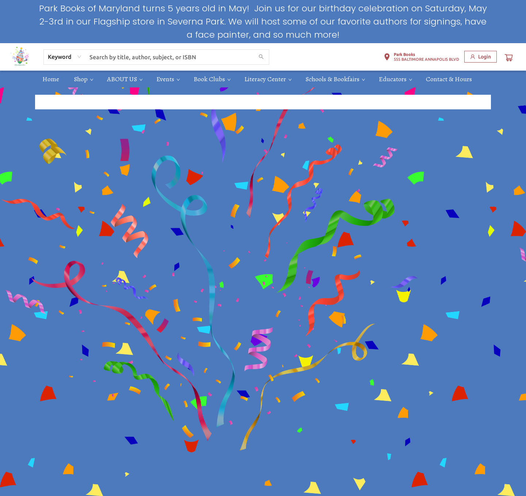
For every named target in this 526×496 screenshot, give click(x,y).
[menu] (263, 79)
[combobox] (65, 57)
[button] (421, 58)
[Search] (261, 57)
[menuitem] (50, 79)
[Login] (480, 57)
